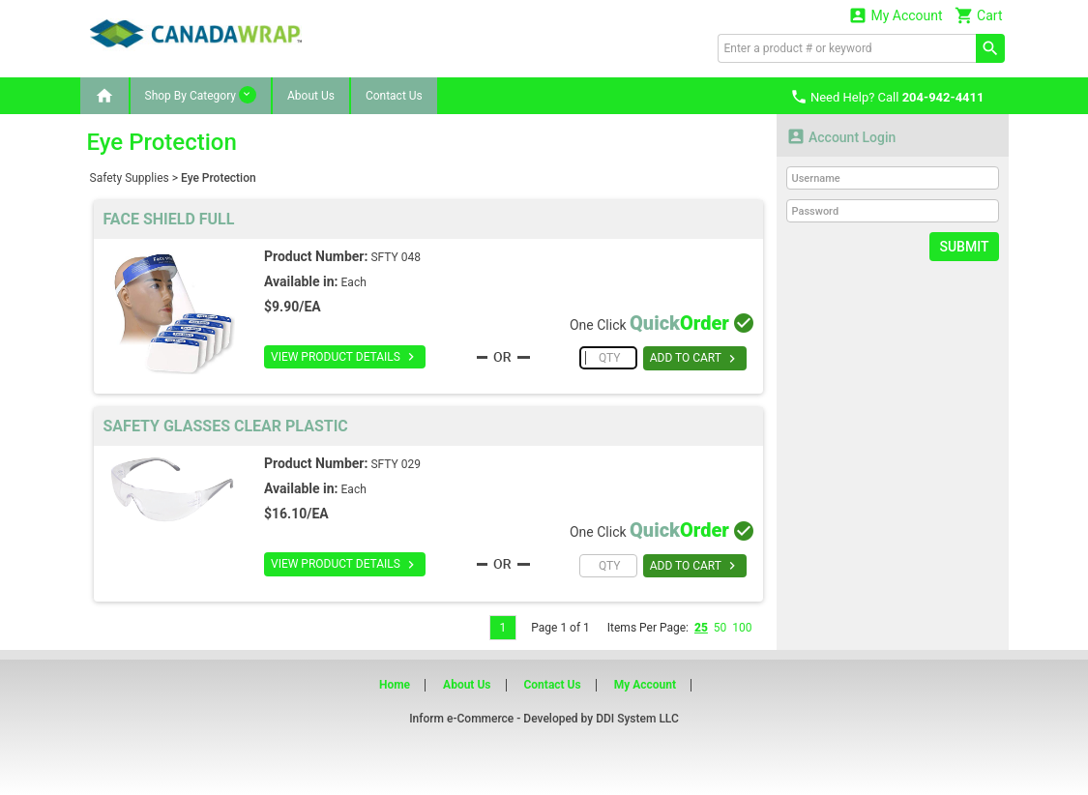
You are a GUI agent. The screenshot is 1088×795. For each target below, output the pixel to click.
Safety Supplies (129, 178)
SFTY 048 (395, 257)
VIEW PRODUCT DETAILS (345, 357)
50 (720, 627)
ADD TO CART (695, 359)
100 (741, 627)
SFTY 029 (395, 464)
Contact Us (394, 96)
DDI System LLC (637, 718)
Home (394, 685)
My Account (895, 15)
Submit (963, 246)
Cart (979, 15)
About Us (311, 96)
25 (701, 627)
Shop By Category (200, 94)
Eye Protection (218, 178)
